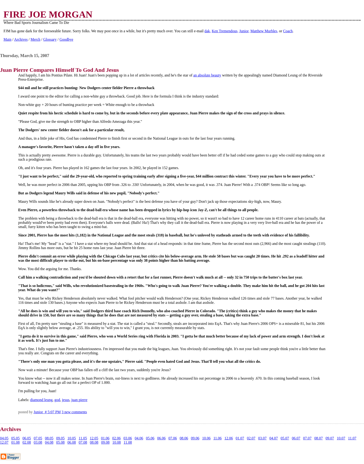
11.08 (128, 442)
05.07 (285, 438)
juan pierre (79, 400)
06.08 (71, 442)
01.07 (240, 438)
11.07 (352, 438)
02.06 (116, 438)
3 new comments (74, 412)
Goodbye (66, 39)
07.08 (83, 442)
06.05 (26, 438)
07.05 (38, 438)
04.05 (4, 438)
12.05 (94, 438)
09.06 (195, 438)
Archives (21, 39)
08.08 (94, 442)
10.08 (116, 442)
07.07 (307, 438)
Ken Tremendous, (225, 31)
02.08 (26, 442)
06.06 (161, 438)
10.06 (206, 438)
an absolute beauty (207, 75)
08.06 (184, 438)
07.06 (172, 438)
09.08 (105, 442)
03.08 (38, 442)
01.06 (105, 438)
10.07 (341, 438)
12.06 (228, 438)
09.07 (330, 438)
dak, (207, 31)
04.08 (49, 442)
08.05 (49, 438)
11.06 (217, 438)
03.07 (262, 438)
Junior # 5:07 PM (47, 412)
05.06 (150, 438)
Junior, (244, 31)
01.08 (15, 442)
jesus (65, 400)
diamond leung (41, 400)
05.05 (15, 438)
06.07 (296, 438)
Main (7, 39)
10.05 (71, 438)
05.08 (60, 442)
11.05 (83, 438)
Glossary (50, 39)
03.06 (127, 438)
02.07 (251, 438)
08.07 (318, 438)
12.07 (4, 442)
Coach (288, 31)
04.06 (139, 438)
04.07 (273, 438)
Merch (35, 39)
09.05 (60, 438)
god (57, 400)
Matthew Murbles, (264, 31)
